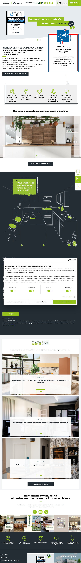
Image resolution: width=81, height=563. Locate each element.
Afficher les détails (67, 297)
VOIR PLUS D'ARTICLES (40, 484)
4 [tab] (44, 155)
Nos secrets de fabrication (15, 73)
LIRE (40, 391)
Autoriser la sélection (40, 302)
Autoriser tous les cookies (64, 302)
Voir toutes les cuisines (40, 164)
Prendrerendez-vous (75, 3)
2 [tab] (40, 39)
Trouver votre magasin (63, 3)
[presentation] (14, 308)
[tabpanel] (40, 20)
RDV (78, 179)
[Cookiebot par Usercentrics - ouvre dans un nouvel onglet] (69, 260)
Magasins (78, 186)
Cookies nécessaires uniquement (16, 302)
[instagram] (40, 523)
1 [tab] (36, 155)
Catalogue (78, 172)
